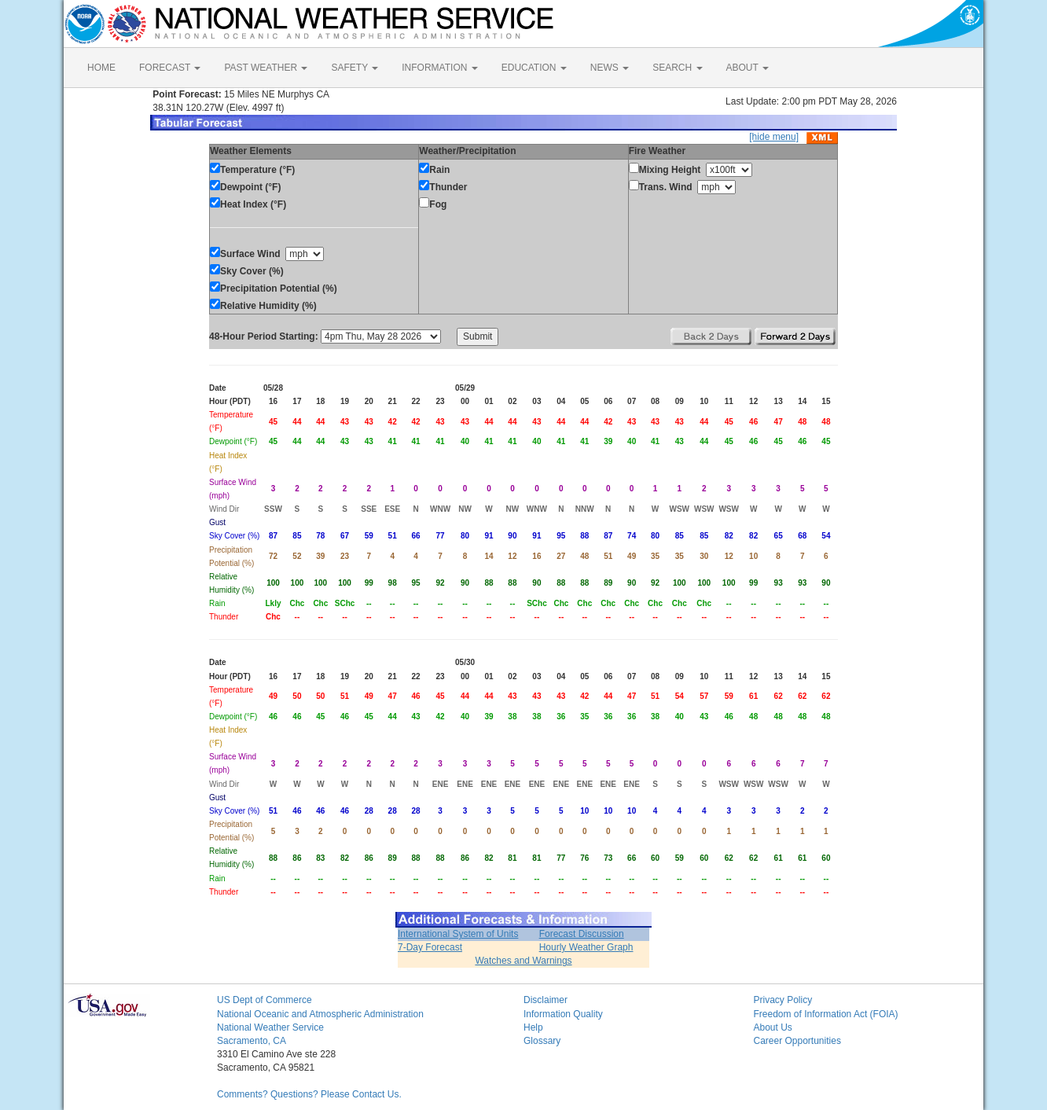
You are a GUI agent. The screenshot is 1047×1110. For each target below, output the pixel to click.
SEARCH (677, 67)
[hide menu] (774, 136)
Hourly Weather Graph (586, 947)
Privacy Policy (783, 999)
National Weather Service (270, 1027)
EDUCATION (534, 67)
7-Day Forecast (430, 947)
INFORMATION (439, 67)
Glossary (542, 1040)
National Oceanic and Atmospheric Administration (320, 1014)
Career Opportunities (797, 1040)
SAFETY (354, 67)
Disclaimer (546, 999)
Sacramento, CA (251, 1040)
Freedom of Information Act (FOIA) (826, 1014)
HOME (101, 67)
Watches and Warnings (523, 960)
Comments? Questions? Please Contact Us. (309, 1094)
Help (533, 1027)
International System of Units (458, 933)
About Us (773, 1027)
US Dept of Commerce (264, 999)
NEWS (609, 67)
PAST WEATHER (265, 67)
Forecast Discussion (581, 933)
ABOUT (747, 67)
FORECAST (169, 67)
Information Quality (563, 1014)
